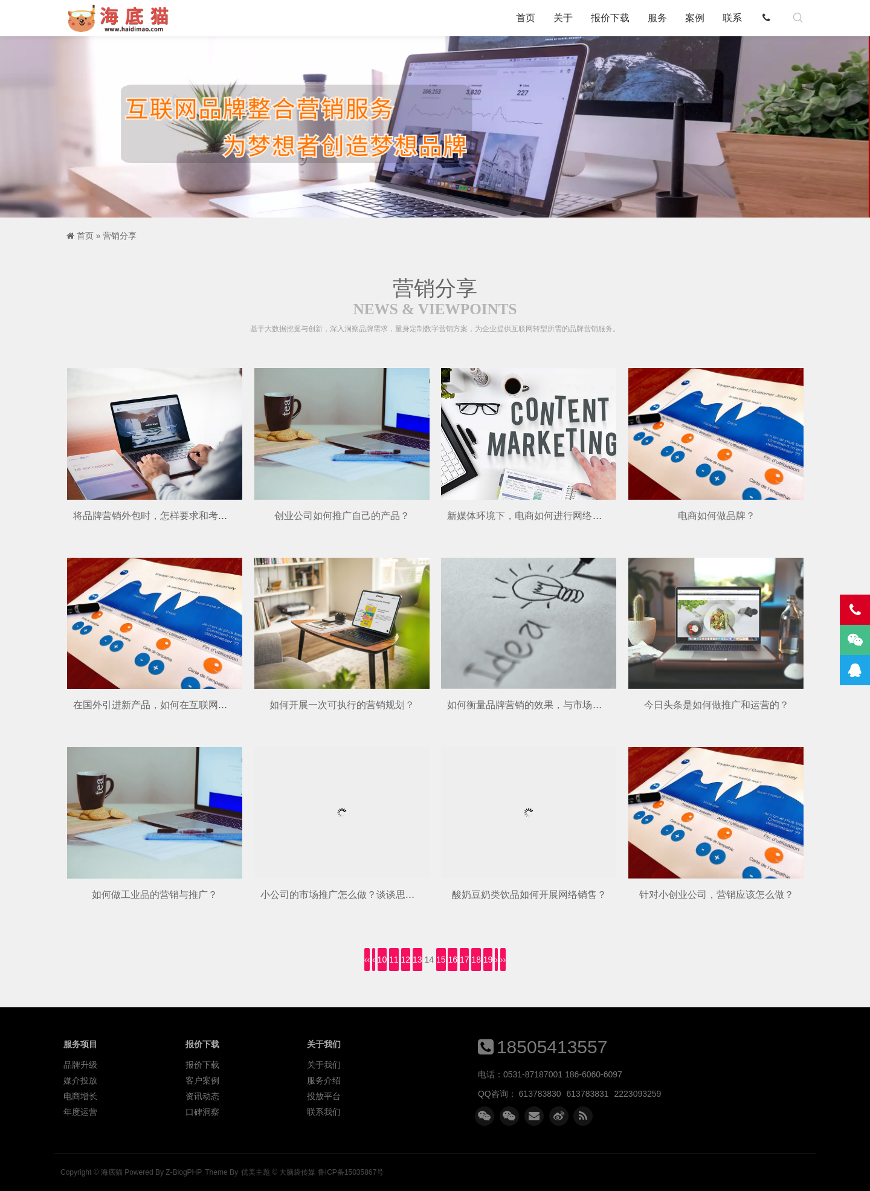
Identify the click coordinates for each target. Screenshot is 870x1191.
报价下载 (610, 18)
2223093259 (638, 1094)
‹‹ (367, 959)
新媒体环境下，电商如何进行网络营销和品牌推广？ (558, 516)
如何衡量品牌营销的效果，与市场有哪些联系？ (548, 705)
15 (441, 959)
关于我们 (324, 1065)
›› (503, 959)
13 (417, 959)
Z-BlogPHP (184, 1172)
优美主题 (255, 1172)
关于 (563, 18)
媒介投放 (80, 1080)
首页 (525, 18)
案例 (694, 18)
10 (382, 959)
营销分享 (120, 235)
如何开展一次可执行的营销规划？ (341, 705)
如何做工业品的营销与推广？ (155, 894)
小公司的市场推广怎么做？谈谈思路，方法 (352, 894)
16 (452, 959)
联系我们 (324, 1112)
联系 (732, 18)
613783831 (588, 1094)
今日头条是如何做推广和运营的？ (716, 705)
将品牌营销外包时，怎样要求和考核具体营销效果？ (184, 516)
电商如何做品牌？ (716, 516)
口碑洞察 (202, 1112)
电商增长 (80, 1096)
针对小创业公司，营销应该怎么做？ (716, 894)
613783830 (540, 1094)
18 (476, 959)
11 (394, 959)
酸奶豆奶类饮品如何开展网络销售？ (529, 894)
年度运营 (80, 1112)
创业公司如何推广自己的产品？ (342, 516)
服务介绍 (324, 1080)
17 (464, 959)
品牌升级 (80, 1065)
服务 (657, 18)
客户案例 (202, 1080)
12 (406, 959)
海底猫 (122, 18)
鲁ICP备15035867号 (351, 1172)
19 (488, 959)
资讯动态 (202, 1096)
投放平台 (324, 1096)
